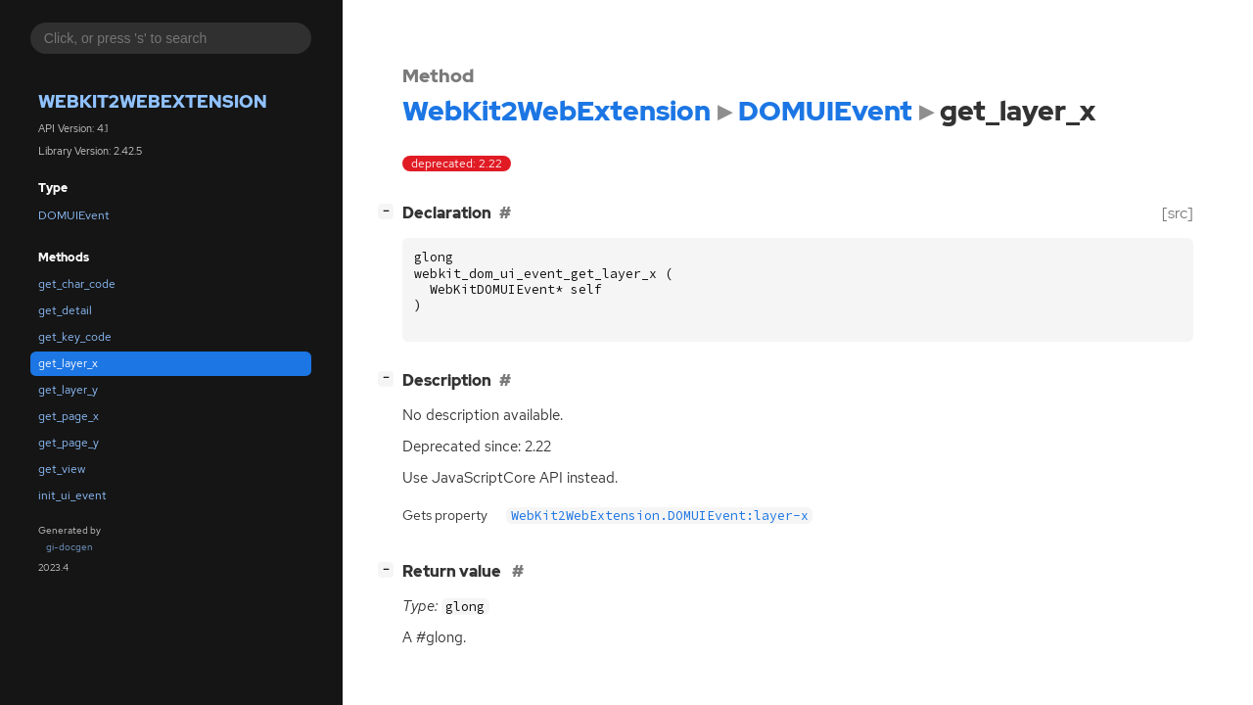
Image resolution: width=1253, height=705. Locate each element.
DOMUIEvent (74, 215)
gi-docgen (69, 546)
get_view (61, 469)
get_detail (65, 310)
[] (389, 211)
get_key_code (75, 337)
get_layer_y (68, 390)
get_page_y (68, 442)
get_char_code (77, 284)
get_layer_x (68, 363)
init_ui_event (72, 495)
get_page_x (68, 416)
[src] (1177, 213)
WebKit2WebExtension (152, 101)
